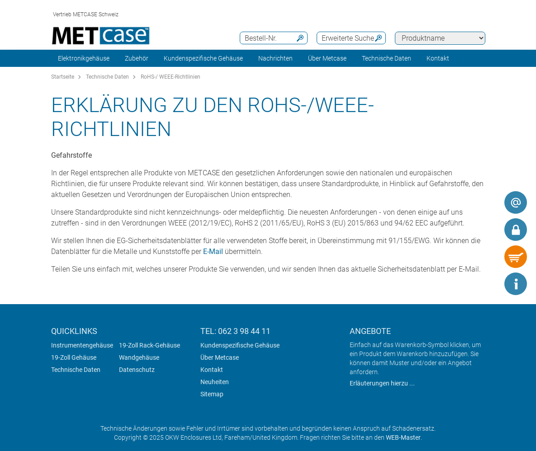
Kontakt (211, 369)
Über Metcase (219, 357)
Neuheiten (214, 381)
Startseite (62, 77)
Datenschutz (137, 369)
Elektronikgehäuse (83, 58)
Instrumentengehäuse (82, 345)
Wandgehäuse (139, 357)
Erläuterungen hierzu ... (382, 383)
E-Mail (213, 251)
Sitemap (211, 394)
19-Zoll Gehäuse (73, 357)
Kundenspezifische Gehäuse (203, 58)
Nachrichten (275, 58)
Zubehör (136, 58)
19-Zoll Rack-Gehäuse (149, 345)
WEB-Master (403, 437)
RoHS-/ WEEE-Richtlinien (170, 77)
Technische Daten (386, 58)
